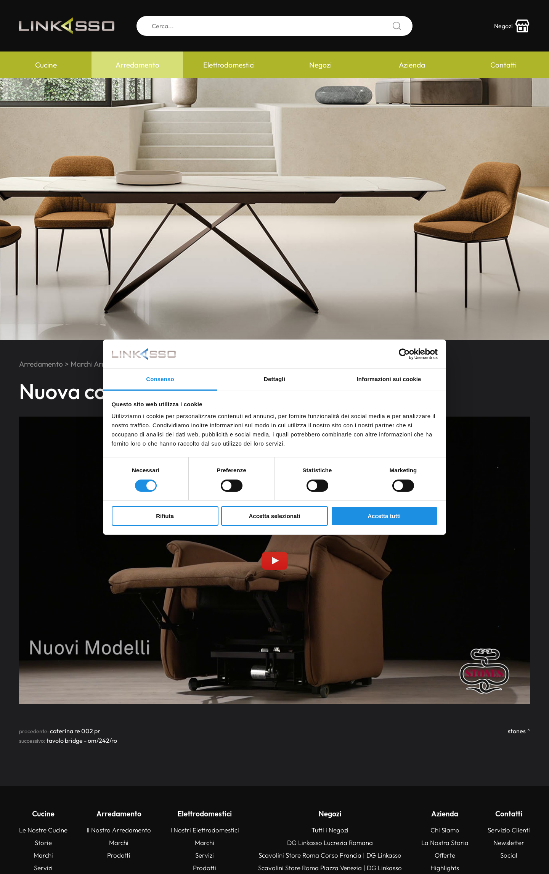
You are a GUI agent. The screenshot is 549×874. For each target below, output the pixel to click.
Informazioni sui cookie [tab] (389, 379)
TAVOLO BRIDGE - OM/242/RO (82, 740)
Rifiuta (165, 516)
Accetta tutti (384, 516)
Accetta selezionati (274, 516)
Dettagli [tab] (274, 379)
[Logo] (66, 26)
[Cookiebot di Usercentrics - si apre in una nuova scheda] (404, 354)
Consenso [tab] (160, 379)
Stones (517, 731)
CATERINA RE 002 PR (75, 731)
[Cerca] (274, 26)
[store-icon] (512, 26)
